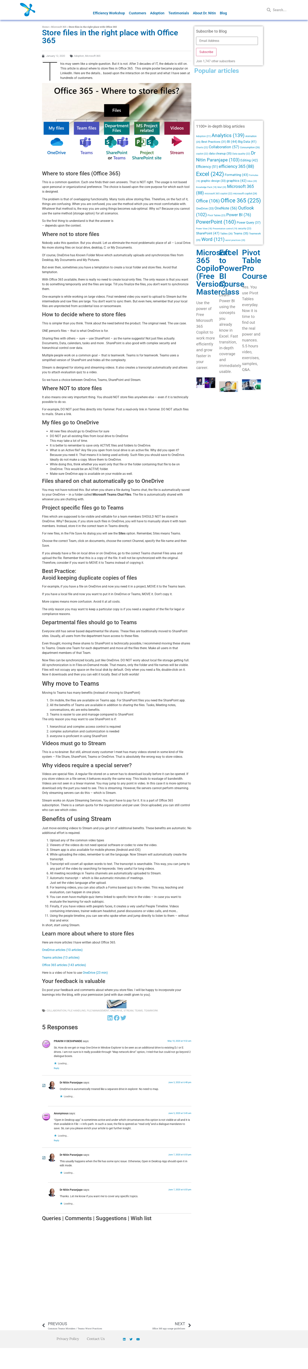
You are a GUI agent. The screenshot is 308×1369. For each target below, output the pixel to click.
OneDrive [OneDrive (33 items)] (205, 208)
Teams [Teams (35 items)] (241, 233)
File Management (98, 1010)
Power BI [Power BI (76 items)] (238, 214)
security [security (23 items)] (244, 228)
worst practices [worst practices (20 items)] (235, 240)
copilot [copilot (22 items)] (202, 153)
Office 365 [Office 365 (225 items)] (241, 200)
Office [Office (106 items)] (208, 201)
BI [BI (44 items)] (232, 142)
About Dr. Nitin (204, 13)
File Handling (77, 1010)
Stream (128, 1010)
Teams (139, 1010)
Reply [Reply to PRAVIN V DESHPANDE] (56, 1068)
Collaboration (56, 1010)
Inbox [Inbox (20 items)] (252, 181)
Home (45, 26)
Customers (137, 13)
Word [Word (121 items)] (213, 239)
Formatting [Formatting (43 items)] (236, 175)
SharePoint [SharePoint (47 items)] (207, 233)
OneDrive (116, 1010)
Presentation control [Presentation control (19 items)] (225, 228)
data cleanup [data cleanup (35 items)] (220, 153)
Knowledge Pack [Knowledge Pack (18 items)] (206, 187)
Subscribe (206, 52)
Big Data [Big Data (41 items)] (247, 142)
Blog (223, 13)
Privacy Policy (67, 1338)
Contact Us (96, 1338)
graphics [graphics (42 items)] (236, 181)
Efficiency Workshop (109, 13)
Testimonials (178, 13)
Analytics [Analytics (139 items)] (228, 135)
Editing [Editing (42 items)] (249, 160)
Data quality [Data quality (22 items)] (241, 153)
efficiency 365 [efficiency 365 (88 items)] (236, 166)
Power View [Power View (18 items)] (204, 228)
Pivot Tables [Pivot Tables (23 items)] (217, 215)
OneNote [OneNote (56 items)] (225, 208)
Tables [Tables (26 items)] (226, 233)
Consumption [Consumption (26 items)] (250, 147)
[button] (110, 1017)
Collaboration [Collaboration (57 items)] (224, 147)
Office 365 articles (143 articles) (64, 965)
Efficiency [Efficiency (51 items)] (207, 167)
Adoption (157, 13)
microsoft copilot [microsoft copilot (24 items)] (245, 193)
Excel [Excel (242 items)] (210, 174)
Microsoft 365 (58, 26)
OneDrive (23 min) (95, 973)
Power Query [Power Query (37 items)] (249, 222)
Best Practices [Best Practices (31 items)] (213, 142)
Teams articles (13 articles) (61, 957)
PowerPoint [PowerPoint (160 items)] (216, 222)
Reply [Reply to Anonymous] (56, 1140)
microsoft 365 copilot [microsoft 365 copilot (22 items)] (218, 193)
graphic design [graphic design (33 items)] (213, 181)
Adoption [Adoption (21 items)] (203, 136)
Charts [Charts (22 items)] (202, 147)
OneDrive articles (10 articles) (62, 950)
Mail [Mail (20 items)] (221, 187)
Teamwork (151, 1010)
